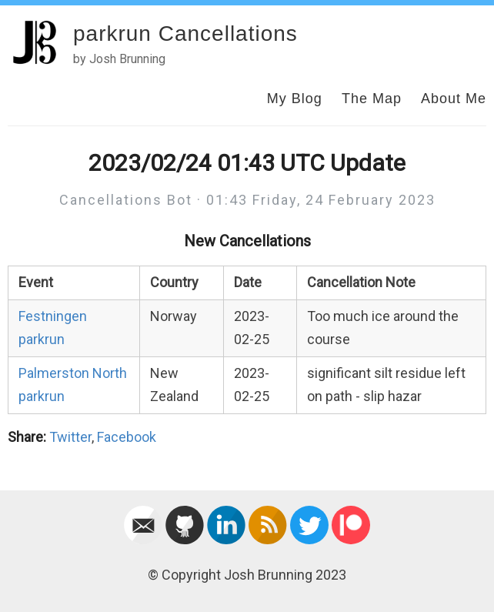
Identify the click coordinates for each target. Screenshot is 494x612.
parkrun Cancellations (185, 33)
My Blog (294, 98)
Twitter (70, 437)
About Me (453, 98)
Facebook (126, 437)
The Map (372, 98)
